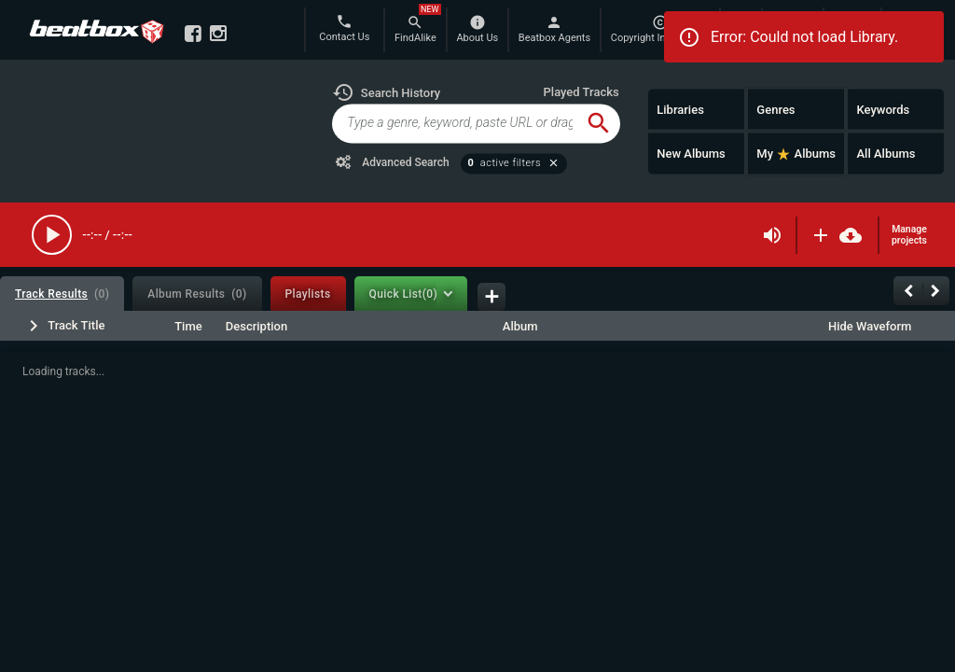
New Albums (691, 154)
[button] (386, 92)
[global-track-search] (454, 123)
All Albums (885, 154)
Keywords (882, 109)
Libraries (680, 109)
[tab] (62, 293)
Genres (775, 109)
